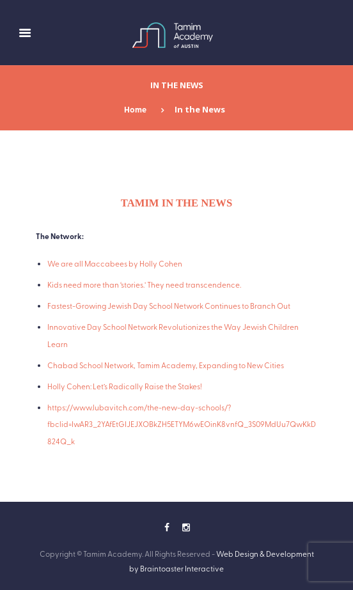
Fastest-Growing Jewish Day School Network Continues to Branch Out (168, 305)
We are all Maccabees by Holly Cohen (114, 263)
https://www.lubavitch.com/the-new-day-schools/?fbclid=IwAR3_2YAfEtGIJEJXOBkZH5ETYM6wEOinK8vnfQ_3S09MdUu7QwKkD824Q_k (181, 424)
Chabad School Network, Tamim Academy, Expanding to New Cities (165, 365)
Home (135, 109)
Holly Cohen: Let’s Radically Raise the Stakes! (124, 386)
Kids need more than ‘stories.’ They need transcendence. (144, 284)
